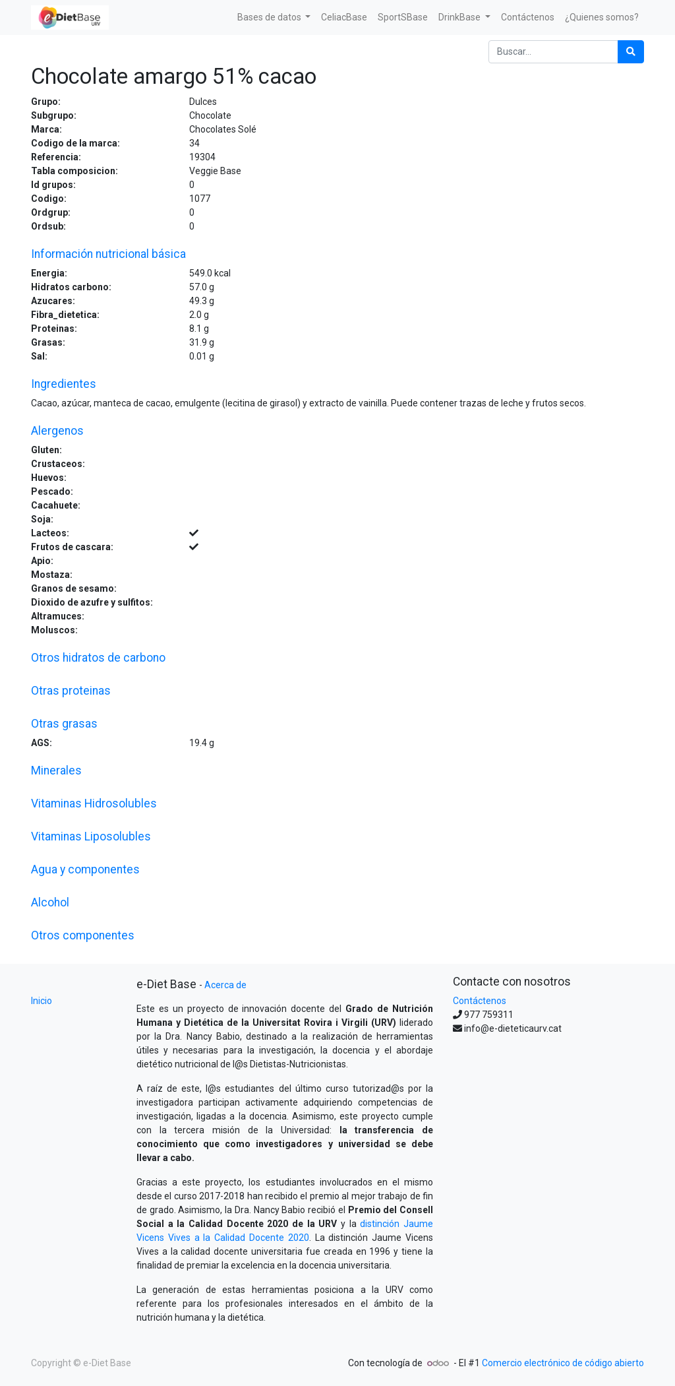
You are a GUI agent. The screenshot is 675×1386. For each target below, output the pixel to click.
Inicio (41, 1000)
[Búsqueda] (631, 51)
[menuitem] (344, 17)
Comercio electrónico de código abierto (563, 1363)
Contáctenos (479, 1000)
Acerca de (225, 985)
